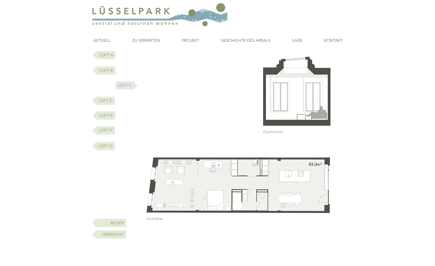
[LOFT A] (104, 55)
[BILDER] (109, 223)
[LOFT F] (103, 130)
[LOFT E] (103, 115)
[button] (127, 85)
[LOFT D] (103, 101)
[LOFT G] (103, 146)
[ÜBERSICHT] (109, 234)
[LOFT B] (104, 70)
